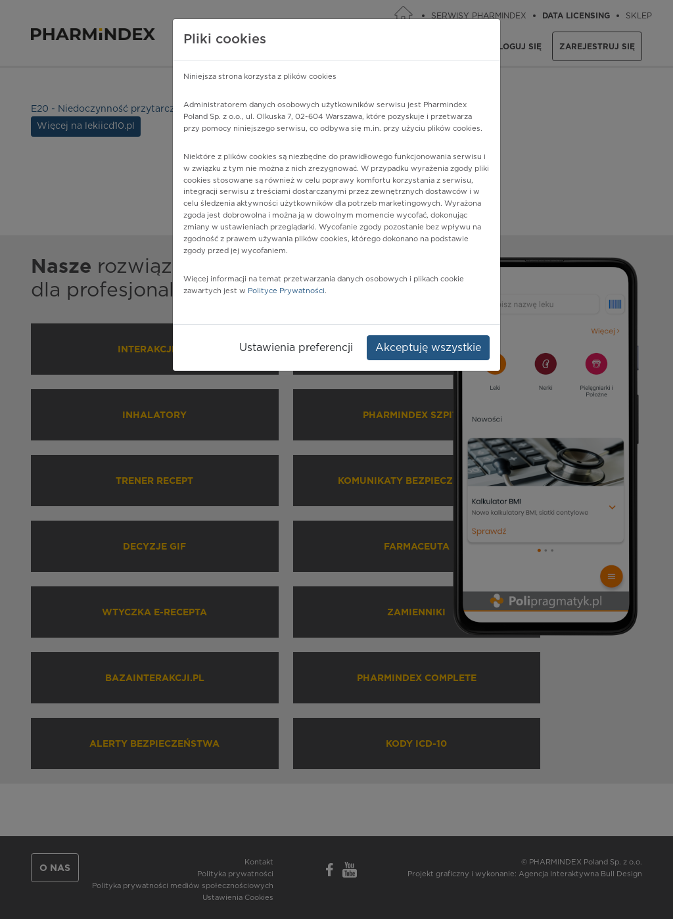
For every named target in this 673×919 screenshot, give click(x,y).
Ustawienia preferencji (296, 347)
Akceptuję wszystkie (428, 347)
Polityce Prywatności (286, 291)
